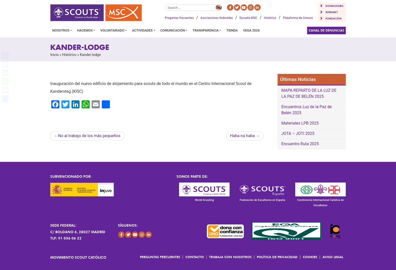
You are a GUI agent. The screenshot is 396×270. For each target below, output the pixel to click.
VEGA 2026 (251, 30)
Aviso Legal (333, 257)
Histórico (270, 18)
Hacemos (85, 30)
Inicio (54, 55)
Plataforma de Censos (298, 18)
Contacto (194, 257)
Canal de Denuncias (326, 30)
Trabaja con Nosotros (230, 257)
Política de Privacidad (277, 257)
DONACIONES (334, 5)
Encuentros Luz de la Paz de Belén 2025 (306, 109)
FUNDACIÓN (333, 18)
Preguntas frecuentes (179, 18)
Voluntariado (112, 30)
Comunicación (172, 30)
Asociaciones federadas (217, 18)
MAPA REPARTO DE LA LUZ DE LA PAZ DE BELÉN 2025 (308, 93)
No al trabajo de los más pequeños (89, 135)
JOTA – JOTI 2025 (297, 133)
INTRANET (332, 12)
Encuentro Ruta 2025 (300, 143)
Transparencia (205, 30)
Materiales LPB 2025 (300, 123)
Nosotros (60, 30)
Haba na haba (242, 135)
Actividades (142, 30)
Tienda (232, 30)
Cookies (310, 257)
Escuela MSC (248, 18)
